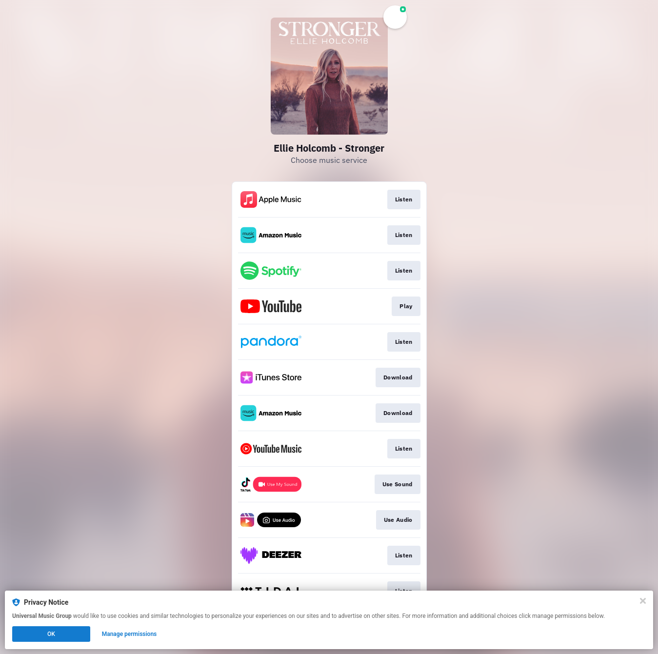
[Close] (643, 601)
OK (51, 634)
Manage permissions (129, 634)
